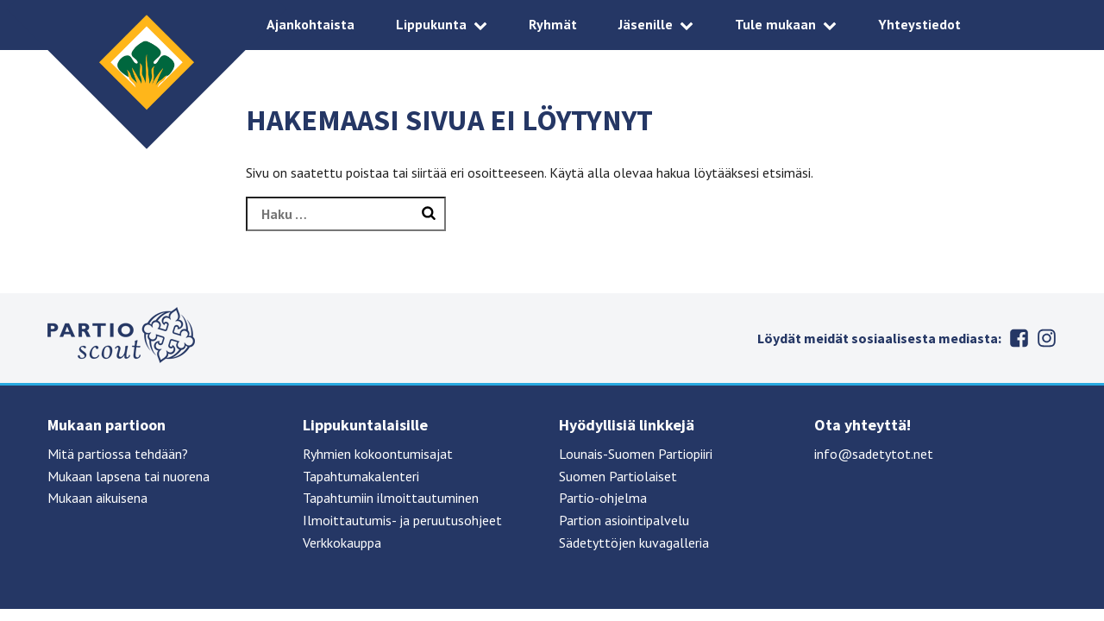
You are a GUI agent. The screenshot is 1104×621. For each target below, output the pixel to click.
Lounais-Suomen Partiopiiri (635, 453)
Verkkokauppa (342, 542)
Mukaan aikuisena (97, 497)
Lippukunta (431, 24)
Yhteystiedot (919, 24)
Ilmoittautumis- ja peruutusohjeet (402, 520)
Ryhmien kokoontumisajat (378, 453)
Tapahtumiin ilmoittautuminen (391, 497)
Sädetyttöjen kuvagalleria (634, 542)
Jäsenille (645, 24)
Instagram (1046, 338)
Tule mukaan (775, 24)
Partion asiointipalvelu (624, 520)
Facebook (1018, 338)
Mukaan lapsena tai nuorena (128, 476)
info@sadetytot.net (873, 453)
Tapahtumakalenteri (361, 476)
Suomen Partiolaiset (618, 476)
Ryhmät (553, 24)
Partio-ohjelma (603, 497)
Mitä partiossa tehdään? (117, 453)
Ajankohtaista (310, 24)
